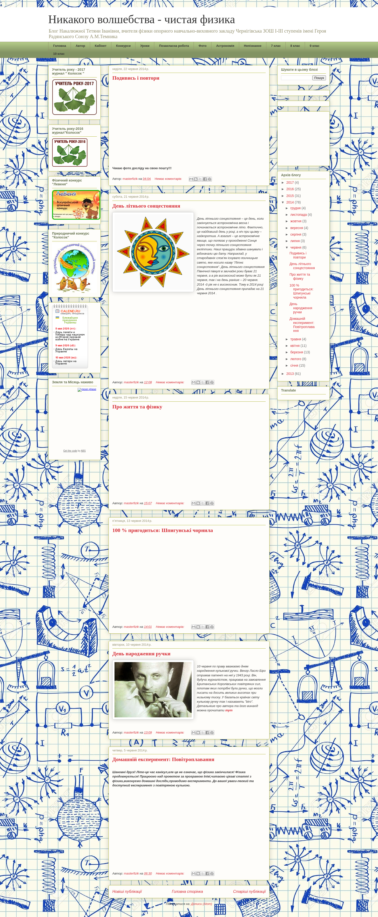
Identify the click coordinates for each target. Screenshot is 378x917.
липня (295, 241)
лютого (296, 359)
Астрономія (225, 46)
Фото (203, 46)
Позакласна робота (174, 46)
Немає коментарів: (169, 179)
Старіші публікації (249, 891)
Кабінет (100, 46)
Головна (59, 46)
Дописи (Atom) (201, 904)
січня (294, 365)
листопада (299, 215)
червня (296, 247)
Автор (80, 46)
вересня (297, 228)
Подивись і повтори (135, 78)
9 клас (314, 46)
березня (297, 352)
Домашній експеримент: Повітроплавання (163, 759)
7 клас (276, 46)
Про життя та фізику (137, 407)
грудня (296, 208)
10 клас (59, 54)
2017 (290, 182)
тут (228, 710)
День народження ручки (141, 654)
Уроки (144, 46)
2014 (290, 202)
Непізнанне (253, 46)
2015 (290, 196)
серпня (296, 234)
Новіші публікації (127, 891)
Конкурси (123, 46)
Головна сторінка (187, 891)
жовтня (296, 221)
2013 (290, 374)
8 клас (295, 46)
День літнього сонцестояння (146, 206)
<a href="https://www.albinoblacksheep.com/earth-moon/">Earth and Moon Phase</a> (74, 421)
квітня (295, 346)
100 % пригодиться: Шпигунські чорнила (162, 530)
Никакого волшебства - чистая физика (141, 19)
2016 (290, 189)
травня (296, 339)
